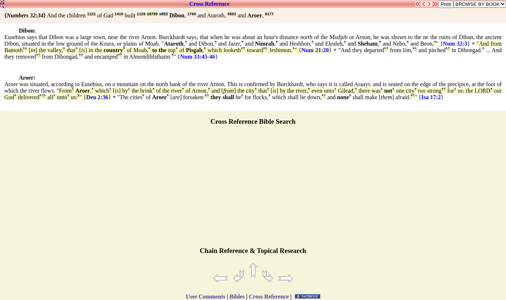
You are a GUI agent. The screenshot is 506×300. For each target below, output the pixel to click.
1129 (141, 14)
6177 (269, 14)
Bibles (237, 296)
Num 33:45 (193, 57)
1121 (91, 14)
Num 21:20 (315, 50)
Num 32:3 (455, 44)
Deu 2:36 (97, 97)
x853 (163, 14)
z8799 (152, 14)
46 (212, 57)
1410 (119, 14)
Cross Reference (209, 4)
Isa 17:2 (431, 97)
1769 (191, 14)
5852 (231, 14)
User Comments (205, 296)
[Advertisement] (253, 189)
